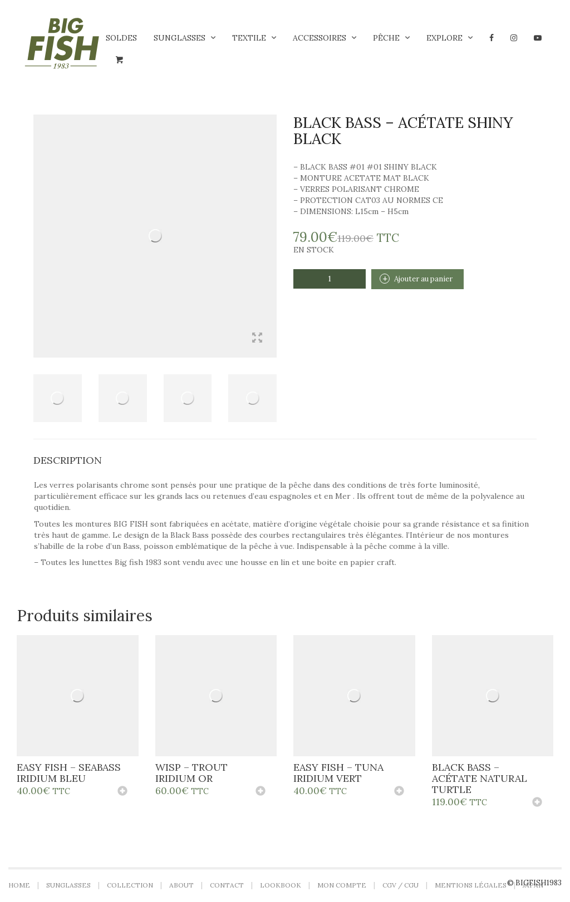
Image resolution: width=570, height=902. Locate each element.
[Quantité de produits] (329, 279)
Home (19, 885)
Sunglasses (179, 38)
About (181, 885)
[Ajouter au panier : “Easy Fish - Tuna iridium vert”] (399, 792)
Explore (444, 38)
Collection (130, 885)
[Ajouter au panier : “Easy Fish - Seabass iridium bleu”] (122, 792)
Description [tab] (67, 460)
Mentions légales (471, 885)
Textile (249, 38)
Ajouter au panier (423, 279)
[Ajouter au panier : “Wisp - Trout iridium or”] (260, 792)
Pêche (386, 38)
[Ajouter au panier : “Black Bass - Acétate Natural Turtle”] (537, 803)
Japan (533, 885)
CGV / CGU (400, 885)
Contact (227, 885)
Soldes (121, 38)
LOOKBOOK (280, 885)
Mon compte (341, 885)
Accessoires (319, 38)
